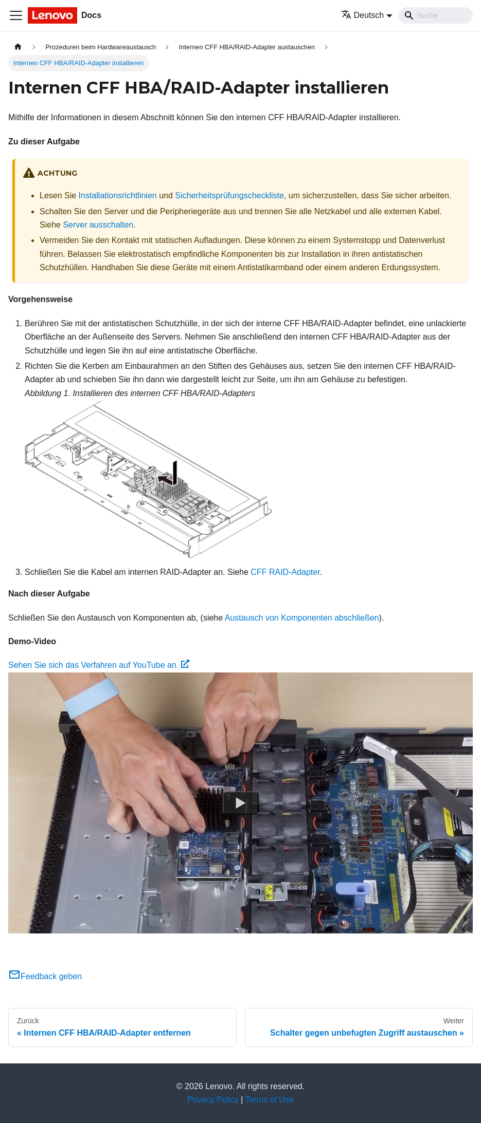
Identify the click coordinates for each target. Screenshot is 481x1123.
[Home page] (18, 47)
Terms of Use (269, 1099)
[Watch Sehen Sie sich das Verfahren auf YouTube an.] (241, 803)
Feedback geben (45, 976)
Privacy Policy (213, 1099)
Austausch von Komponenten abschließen (302, 617)
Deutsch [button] (362, 15)
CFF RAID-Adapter (285, 572)
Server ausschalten (98, 224)
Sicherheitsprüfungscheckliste (229, 195)
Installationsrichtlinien (118, 195)
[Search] (436, 15)
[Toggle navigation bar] (16, 15)
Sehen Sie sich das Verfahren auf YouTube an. (98, 665)
